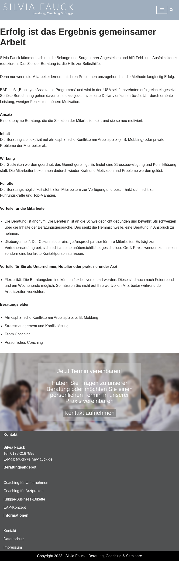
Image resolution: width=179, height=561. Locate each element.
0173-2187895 (22, 453)
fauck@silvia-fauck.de (34, 459)
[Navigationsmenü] (161, 10)
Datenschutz (13, 539)
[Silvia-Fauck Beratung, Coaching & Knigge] (38, 9)
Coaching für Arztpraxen (23, 491)
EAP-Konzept (14, 507)
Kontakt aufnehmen (89, 413)
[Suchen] (171, 9)
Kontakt (9, 531)
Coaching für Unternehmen (25, 483)
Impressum (12, 547)
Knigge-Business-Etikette (24, 499)
